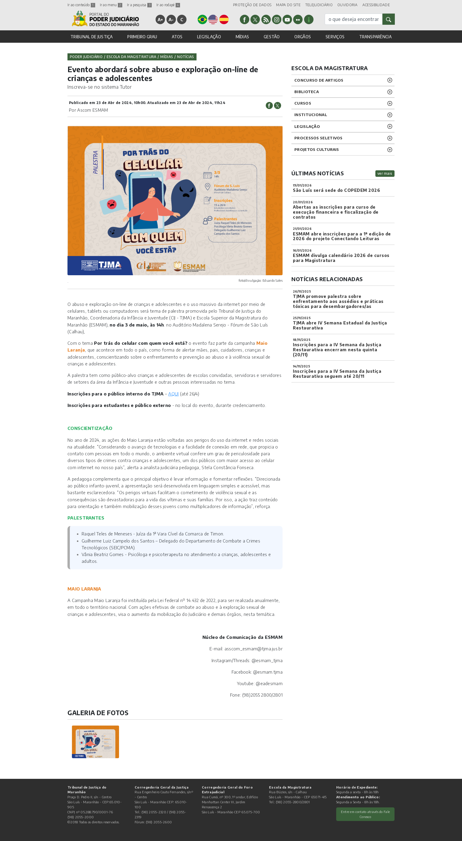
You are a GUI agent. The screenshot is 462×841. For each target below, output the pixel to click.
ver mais (384, 173)
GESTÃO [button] (272, 36)
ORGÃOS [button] (302, 36)
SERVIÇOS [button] (335, 36)
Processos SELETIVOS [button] (318, 138)
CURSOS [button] (302, 103)
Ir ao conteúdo (81, 5)
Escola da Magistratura (131, 57)
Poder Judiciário (86, 57)
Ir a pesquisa (139, 5)
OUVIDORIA (347, 5)
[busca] (353, 19)
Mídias (166, 57)
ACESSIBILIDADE (376, 5)
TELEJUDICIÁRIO (319, 5)
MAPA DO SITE (288, 5)
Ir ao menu (111, 5)
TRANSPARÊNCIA (375, 36)
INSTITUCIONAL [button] (310, 114)
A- (171, 19)
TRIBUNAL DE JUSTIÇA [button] (91, 36)
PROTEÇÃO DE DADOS (252, 5)
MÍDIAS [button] (242, 36)
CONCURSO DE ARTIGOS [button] (319, 80)
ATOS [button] (177, 36)
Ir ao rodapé (168, 5)
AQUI (173, 393)
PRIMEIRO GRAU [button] (142, 36)
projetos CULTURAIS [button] (316, 149)
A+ (160, 19)
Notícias (185, 57)
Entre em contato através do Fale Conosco (365, 814)
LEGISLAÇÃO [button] (209, 36)
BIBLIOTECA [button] (306, 91)
